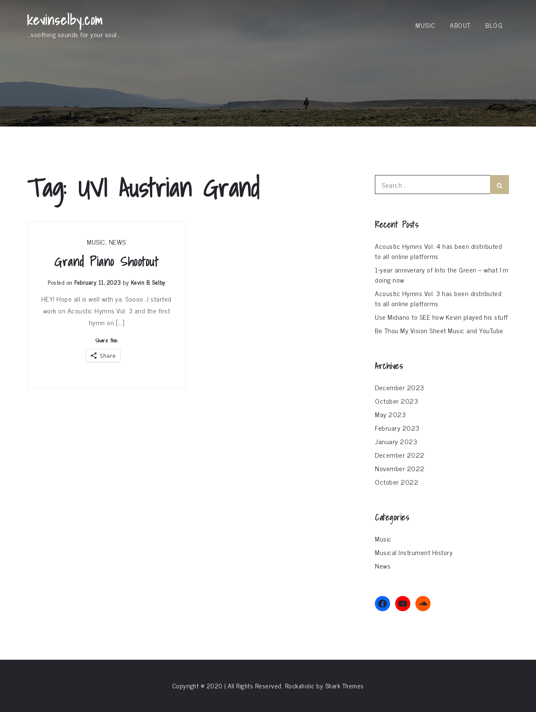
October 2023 (396, 400)
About (460, 25)
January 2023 (396, 441)
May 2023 (390, 414)
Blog (494, 25)
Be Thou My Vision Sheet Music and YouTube (439, 330)
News (117, 241)
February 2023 (397, 427)
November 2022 (400, 468)
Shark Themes (344, 685)
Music (425, 25)
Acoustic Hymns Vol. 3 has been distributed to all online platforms (438, 298)
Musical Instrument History (414, 552)
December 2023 (399, 387)
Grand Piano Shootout (106, 262)
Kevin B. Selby (148, 282)
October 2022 (396, 481)
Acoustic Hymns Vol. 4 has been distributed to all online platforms (438, 251)
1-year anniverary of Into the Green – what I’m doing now (441, 274)
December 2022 (400, 454)
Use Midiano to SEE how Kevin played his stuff (441, 316)
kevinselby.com (65, 20)
